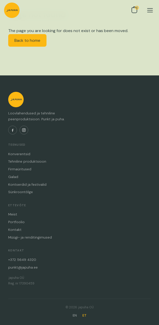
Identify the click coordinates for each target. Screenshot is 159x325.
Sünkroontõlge (20, 192)
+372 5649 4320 (22, 260)
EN (75, 315)
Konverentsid (19, 154)
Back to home (27, 40)
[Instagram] (24, 130)
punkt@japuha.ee (23, 267)
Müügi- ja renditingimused (30, 237)
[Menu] (150, 10)
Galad (13, 177)
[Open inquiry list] (134, 10)
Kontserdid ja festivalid (27, 184)
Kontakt (15, 230)
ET (84, 315)
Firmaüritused (19, 169)
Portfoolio (16, 222)
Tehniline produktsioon (27, 161)
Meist (12, 214)
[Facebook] (12, 130)
